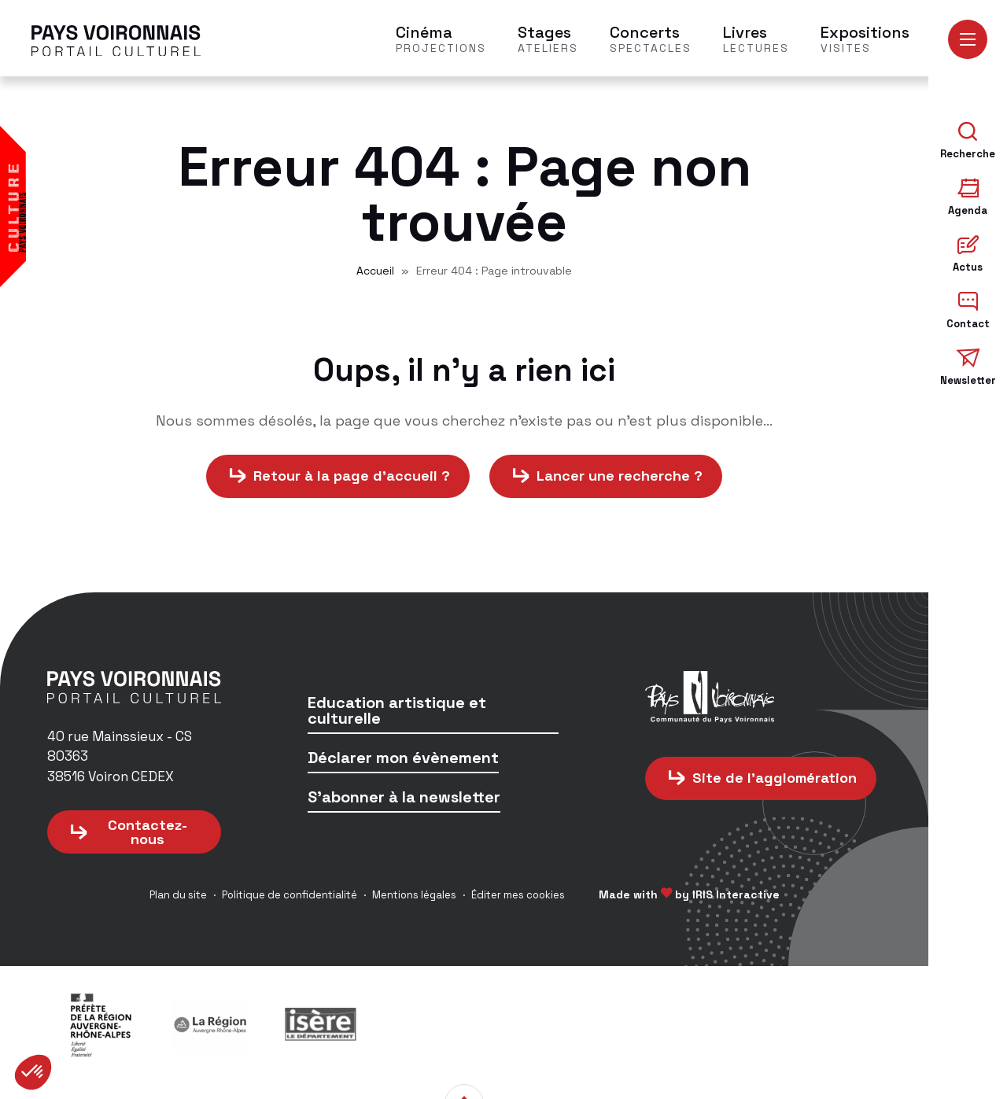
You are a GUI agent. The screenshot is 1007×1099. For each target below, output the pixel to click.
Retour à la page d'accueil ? (351, 479)
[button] (33, 1072)
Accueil (375, 273)
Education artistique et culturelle (397, 714)
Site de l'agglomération (774, 780)
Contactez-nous (147, 834)
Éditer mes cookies (518, 897)
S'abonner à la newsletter (404, 800)
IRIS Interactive (736, 897)
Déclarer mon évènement (403, 761)
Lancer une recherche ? (620, 479)
